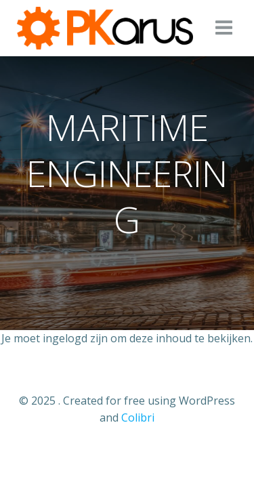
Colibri (137, 417)
